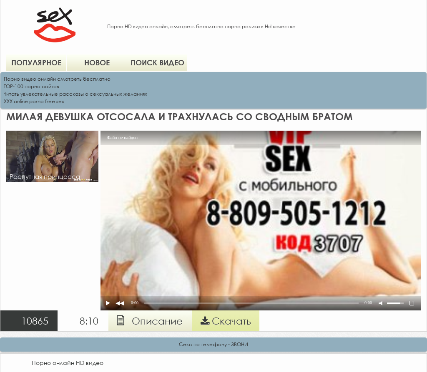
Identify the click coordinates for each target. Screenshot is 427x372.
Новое (97, 62)
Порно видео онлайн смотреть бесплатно (57, 79)
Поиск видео (157, 62)
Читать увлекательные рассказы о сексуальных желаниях (75, 94)
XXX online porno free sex (34, 101)
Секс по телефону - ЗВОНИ (213, 344)
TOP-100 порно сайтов (31, 86)
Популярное (36, 62)
